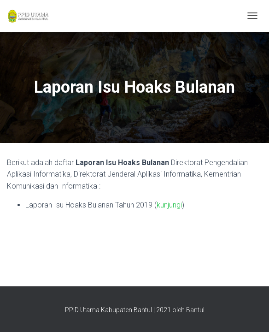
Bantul (195, 310)
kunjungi (169, 205)
